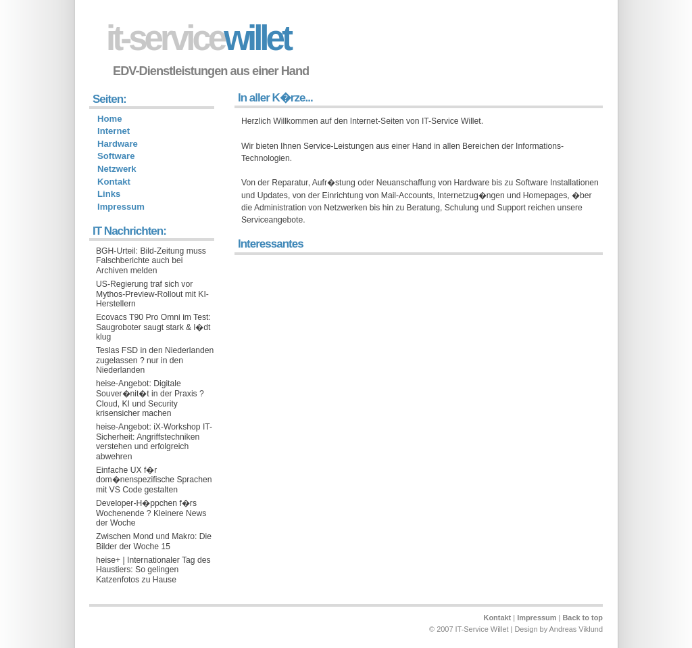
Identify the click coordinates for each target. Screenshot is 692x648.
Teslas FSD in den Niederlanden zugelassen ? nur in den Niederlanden (155, 360)
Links (108, 194)
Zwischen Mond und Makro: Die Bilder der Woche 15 (154, 541)
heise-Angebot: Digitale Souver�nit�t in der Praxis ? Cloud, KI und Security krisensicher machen (150, 398)
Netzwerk (117, 169)
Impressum (121, 207)
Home (109, 119)
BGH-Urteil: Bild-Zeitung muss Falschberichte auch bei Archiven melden (151, 260)
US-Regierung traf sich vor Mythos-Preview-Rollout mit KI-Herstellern (152, 293)
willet (198, 38)
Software (115, 156)
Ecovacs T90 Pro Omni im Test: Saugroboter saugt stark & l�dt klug (153, 327)
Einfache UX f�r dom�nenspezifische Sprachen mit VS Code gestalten (154, 479)
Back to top (582, 618)
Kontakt (113, 182)
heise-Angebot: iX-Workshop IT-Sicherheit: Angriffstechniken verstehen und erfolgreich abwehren (154, 441)
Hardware (117, 144)
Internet (113, 131)
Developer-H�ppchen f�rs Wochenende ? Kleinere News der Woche (151, 513)
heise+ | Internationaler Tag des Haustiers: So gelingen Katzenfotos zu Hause (153, 569)
